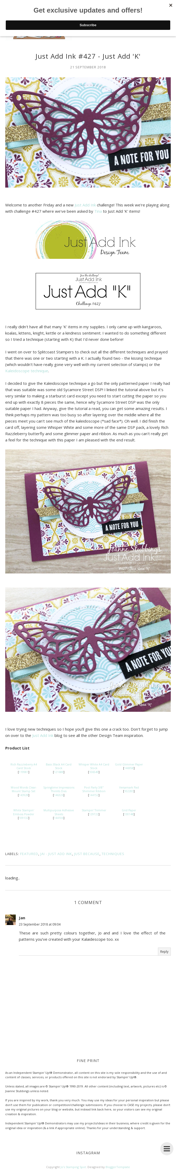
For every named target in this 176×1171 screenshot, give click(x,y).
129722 (93, 814)
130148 (129, 814)
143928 (23, 795)
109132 (23, 818)
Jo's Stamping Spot (73, 1167)
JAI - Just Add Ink (56, 853)
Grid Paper (129, 810)
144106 (58, 818)
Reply (164, 951)
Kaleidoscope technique (26, 370)
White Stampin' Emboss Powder (23, 812)
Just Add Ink (85, 204)
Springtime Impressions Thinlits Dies (58, 789)
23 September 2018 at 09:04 (39, 924)
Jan (22, 917)
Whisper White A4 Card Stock (94, 766)
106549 (93, 772)
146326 (58, 795)
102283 (129, 791)
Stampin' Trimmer (94, 810)
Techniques (113, 853)
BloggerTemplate (118, 1167)
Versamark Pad (129, 787)
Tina (98, 211)
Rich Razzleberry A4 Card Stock (23, 766)
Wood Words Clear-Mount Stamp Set (23, 789)
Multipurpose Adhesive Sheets (58, 812)
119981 (23, 772)
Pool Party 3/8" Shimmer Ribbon (94, 789)
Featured (29, 853)
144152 (93, 795)
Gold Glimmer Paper (129, 764)
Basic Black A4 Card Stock (59, 766)
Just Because (87, 853)
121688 (58, 772)
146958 (129, 768)
